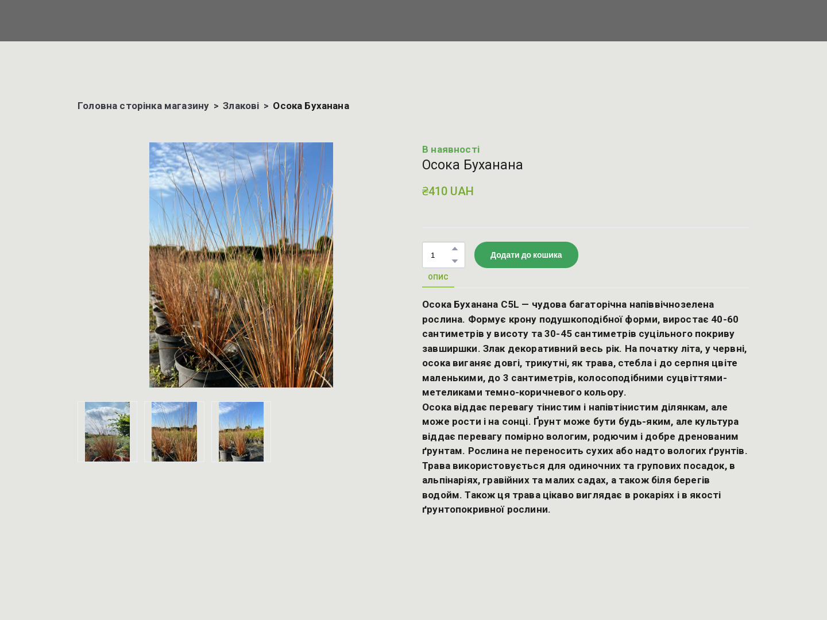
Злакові (241, 105)
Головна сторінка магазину (143, 105)
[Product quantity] (441, 255)
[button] (455, 248)
